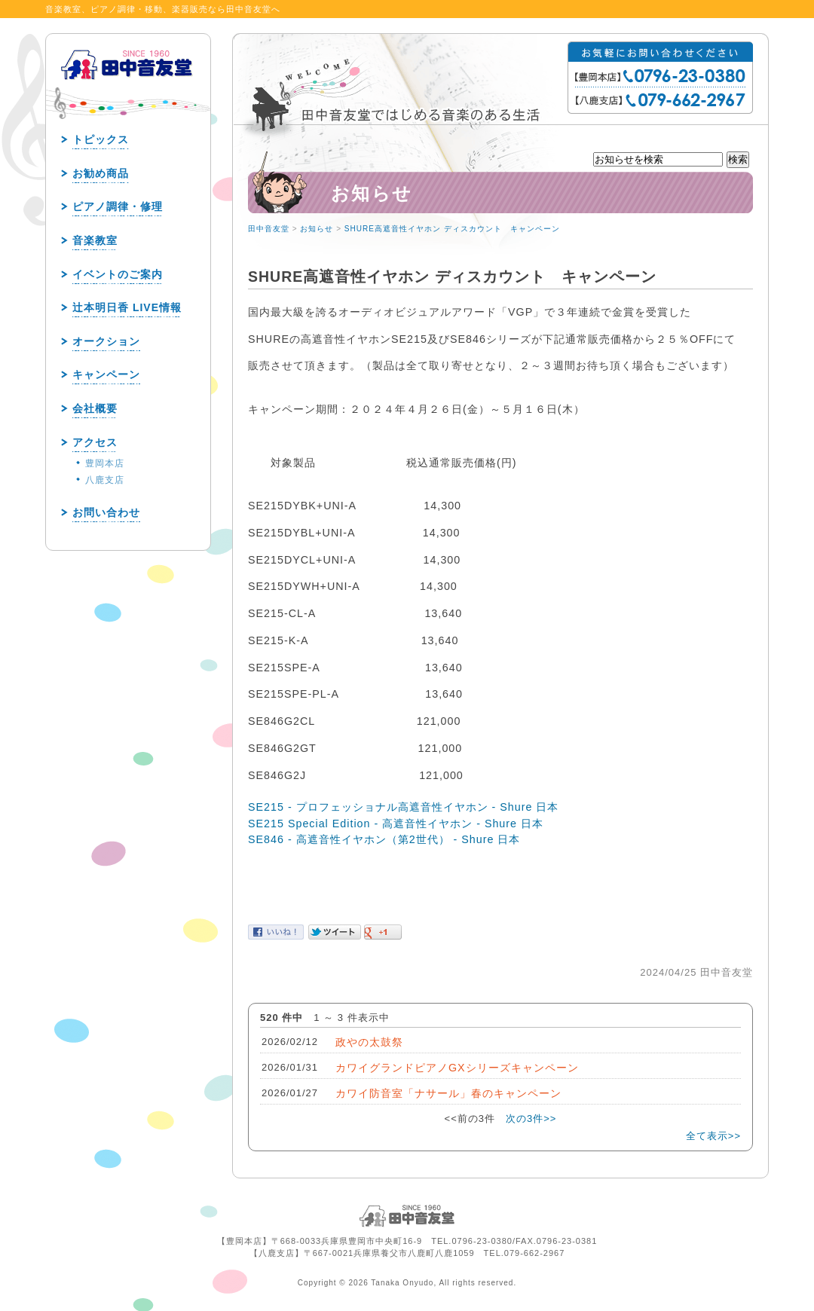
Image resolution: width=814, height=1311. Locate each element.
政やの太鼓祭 (369, 1042)
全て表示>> (713, 1135)
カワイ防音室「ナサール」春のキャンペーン (448, 1093)
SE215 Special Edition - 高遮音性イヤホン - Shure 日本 (395, 823)
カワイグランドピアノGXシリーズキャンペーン (457, 1068)
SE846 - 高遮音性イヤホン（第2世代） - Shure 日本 (384, 839)
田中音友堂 (268, 229)
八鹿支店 (104, 480)
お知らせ (316, 229)
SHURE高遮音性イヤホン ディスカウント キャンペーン (452, 229)
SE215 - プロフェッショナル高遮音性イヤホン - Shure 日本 (403, 807)
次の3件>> (531, 1118)
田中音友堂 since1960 (127, 89)
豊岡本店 (104, 463)
